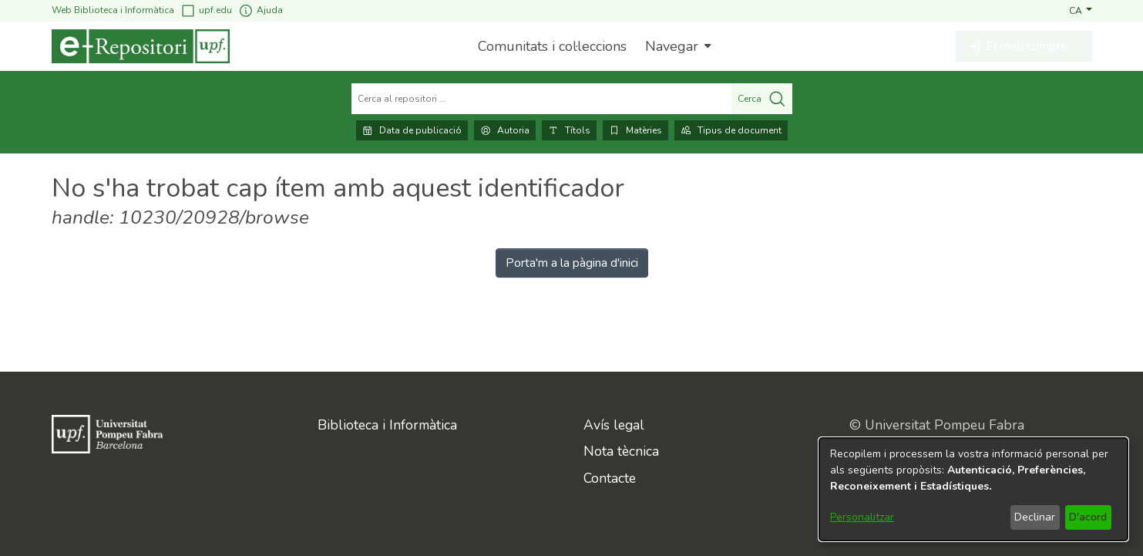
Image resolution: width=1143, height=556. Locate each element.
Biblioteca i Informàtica (387, 425)
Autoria (504, 130)
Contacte (609, 478)
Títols (569, 130)
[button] (1080, 10)
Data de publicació (412, 130)
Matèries (635, 130)
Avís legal (613, 425)
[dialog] (973, 489)
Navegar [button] (671, 46)
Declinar (1034, 517)
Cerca (762, 98)
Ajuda (260, 10)
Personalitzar (862, 517)
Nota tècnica (621, 451)
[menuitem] (676, 46)
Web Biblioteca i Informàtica (113, 10)
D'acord (1088, 517)
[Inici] (141, 46)
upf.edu (206, 10)
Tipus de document (731, 130)
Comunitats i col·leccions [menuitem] (552, 46)
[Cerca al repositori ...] (541, 98)
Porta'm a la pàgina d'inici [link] (572, 262)
